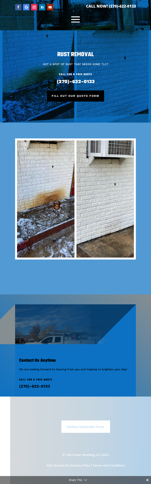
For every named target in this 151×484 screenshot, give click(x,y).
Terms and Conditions (113, 465)
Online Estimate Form (90, 426)
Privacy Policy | (85, 465)
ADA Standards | (63, 465)
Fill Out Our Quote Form (75, 95)
